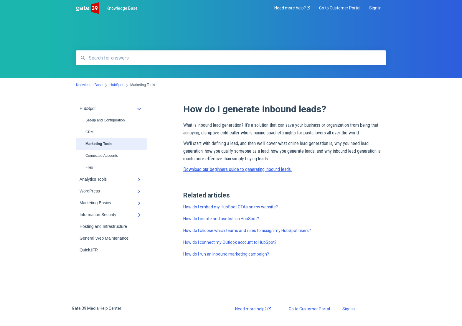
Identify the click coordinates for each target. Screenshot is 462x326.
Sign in (348, 309)
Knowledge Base (122, 8)
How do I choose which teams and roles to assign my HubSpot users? (247, 230)
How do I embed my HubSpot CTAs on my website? (230, 207)
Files (89, 167)
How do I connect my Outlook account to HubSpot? (230, 242)
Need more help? (253, 309)
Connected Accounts (101, 156)
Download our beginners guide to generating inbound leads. (237, 169)
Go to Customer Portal (309, 309)
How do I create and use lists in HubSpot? (221, 218)
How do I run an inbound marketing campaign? (226, 254)
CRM (89, 132)
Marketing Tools (98, 144)
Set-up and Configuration (105, 120)
